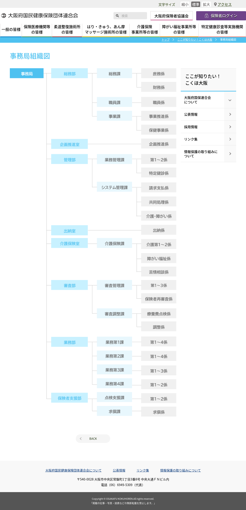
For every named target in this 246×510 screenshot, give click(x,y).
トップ (166, 39)
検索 (117, 15)
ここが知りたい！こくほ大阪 (194, 39)
